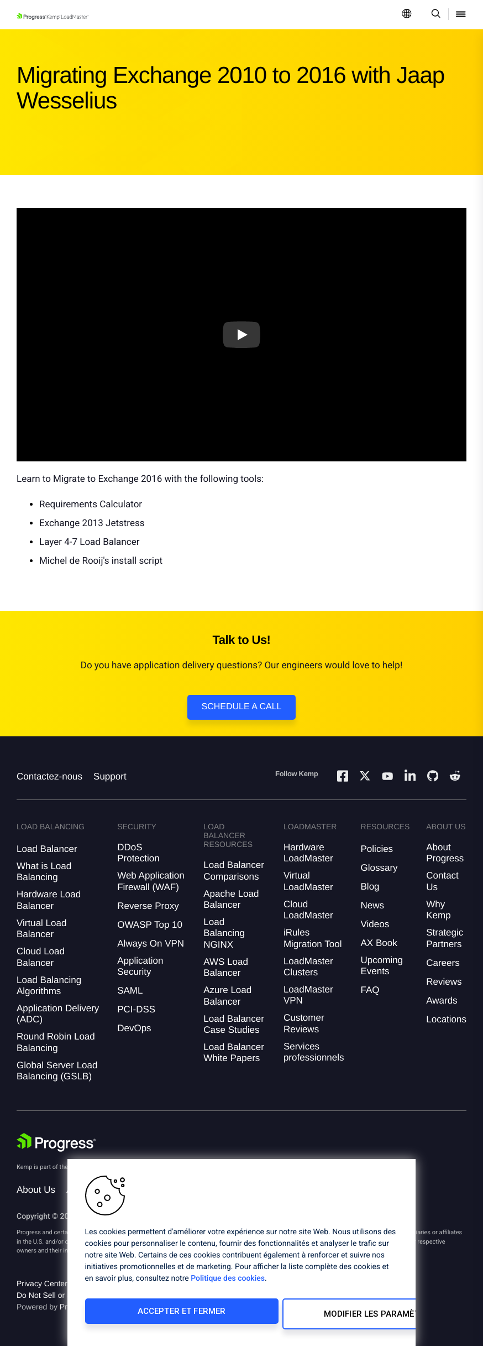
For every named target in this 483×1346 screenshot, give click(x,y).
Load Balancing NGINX (224, 933)
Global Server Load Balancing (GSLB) (57, 1071)
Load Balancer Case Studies (233, 1024)
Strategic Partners (444, 938)
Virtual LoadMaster (308, 881)
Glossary (379, 867)
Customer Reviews (304, 1023)
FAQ (370, 990)
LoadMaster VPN (308, 995)
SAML (130, 990)
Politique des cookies (228, 1284)
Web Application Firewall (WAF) (151, 881)
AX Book (379, 943)
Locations (446, 1019)
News (373, 905)
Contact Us (442, 881)
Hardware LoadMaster (308, 853)
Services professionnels (314, 1052)
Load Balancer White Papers (233, 1052)
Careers (442, 963)
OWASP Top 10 (149, 924)
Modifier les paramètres (314, 1317)
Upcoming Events (382, 965)
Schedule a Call (242, 706)
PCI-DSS (136, 1009)
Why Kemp (438, 910)
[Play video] (241, 334)
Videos (375, 924)
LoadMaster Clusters (308, 967)
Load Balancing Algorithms (49, 985)
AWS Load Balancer (225, 967)
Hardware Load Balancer (49, 900)
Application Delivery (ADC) (58, 1014)
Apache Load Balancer (231, 899)
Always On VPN (150, 943)
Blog (370, 886)
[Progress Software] (56, 1142)
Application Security (140, 966)
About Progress (445, 853)
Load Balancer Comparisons (233, 870)
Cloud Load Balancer (41, 957)
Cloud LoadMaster (308, 910)
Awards (441, 1000)
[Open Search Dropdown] (434, 14)
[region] (241, 1255)
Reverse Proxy (148, 906)
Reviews (443, 981)
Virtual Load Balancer (41, 928)
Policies (377, 849)
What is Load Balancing (44, 871)
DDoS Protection (138, 853)
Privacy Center (42, 1283)
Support (110, 776)
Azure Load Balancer (227, 995)
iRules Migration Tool (313, 938)
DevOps (134, 1028)
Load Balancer (47, 849)
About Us (36, 1189)
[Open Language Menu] (406, 14)
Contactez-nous (49, 776)
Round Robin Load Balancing (56, 1042)
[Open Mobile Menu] (461, 14)
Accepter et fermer (157, 1317)
